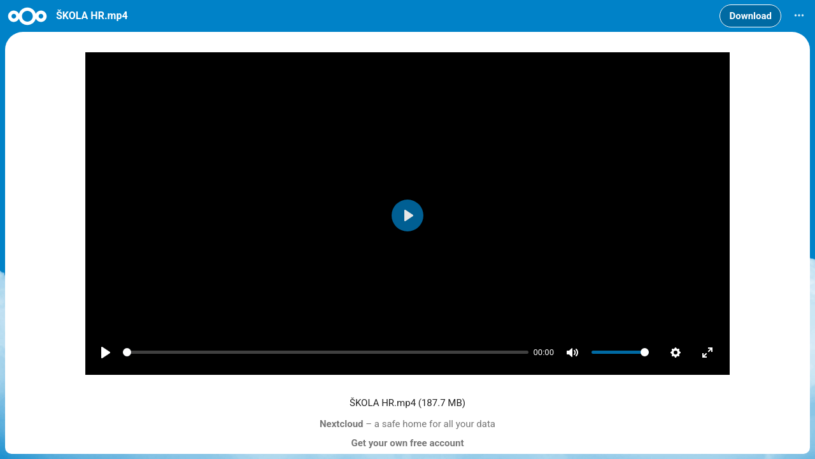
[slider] (325, 352)
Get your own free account (407, 443)
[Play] (106, 353)
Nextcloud (342, 424)
